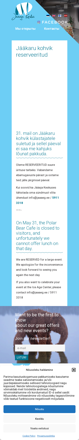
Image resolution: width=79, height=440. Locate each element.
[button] (74, 370)
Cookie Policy (28, 436)
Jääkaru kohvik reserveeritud (34, 51)
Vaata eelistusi (39, 428)
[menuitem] (48, 15)
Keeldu (39, 418)
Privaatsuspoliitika (46, 436)
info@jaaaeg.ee (51, 39)
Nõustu (39, 409)
